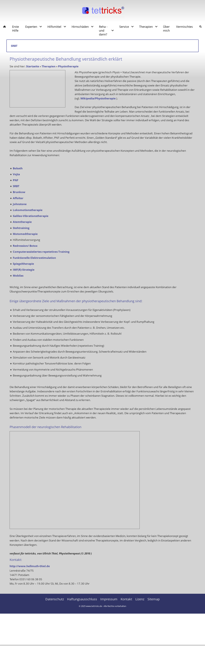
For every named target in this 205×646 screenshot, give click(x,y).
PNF (15, 180)
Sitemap (154, 599)
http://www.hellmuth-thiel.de (30, 566)
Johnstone (20, 204)
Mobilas (18, 275)
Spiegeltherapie (23, 264)
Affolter (18, 198)
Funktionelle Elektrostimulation (34, 258)
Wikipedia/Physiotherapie (98, 98)
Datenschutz (54, 599)
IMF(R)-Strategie (23, 269)
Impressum (108, 599)
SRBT (16, 186)
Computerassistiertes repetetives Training (41, 251)
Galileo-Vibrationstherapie (30, 216)
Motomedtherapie (25, 234)
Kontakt (126, 599)
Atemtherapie (22, 222)
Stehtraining (21, 228)
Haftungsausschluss (82, 599)
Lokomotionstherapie (27, 210)
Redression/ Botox (25, 246)
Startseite (32, 66)
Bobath (18, 168)
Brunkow (19, 192)
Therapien (48, 66)
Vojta (16, 174)
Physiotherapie (68, 66)
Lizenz (139, 599)
